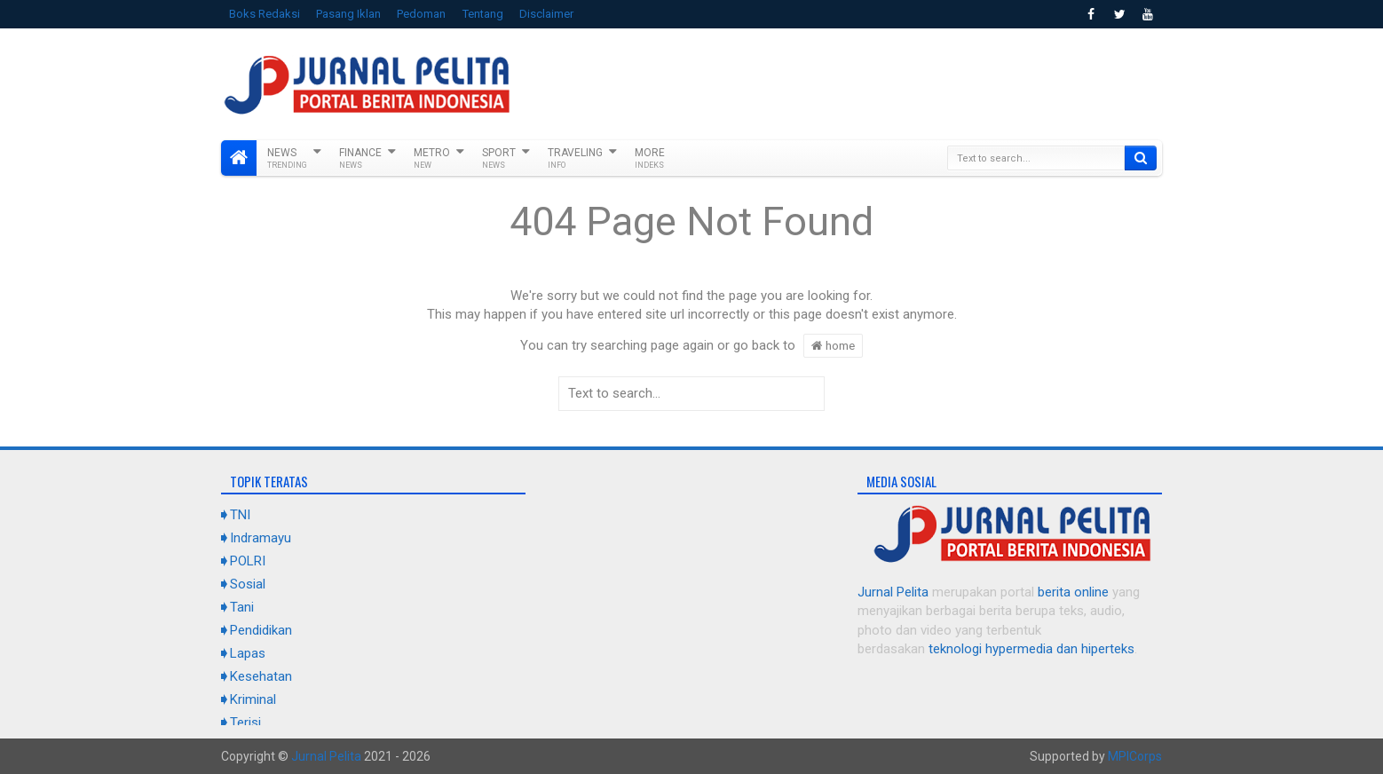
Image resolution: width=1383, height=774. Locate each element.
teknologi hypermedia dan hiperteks (1031, 649)
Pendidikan (261, 630)
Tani (242, 607)
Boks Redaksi (264, 13)
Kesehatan (261, 676)
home (833, 345)
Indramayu (260, 538)
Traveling (575, 158)
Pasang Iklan (348, 13)
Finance (360, 158)
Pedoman (421, 13)
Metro (432, 158)
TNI (240, 515)
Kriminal (253, 699)
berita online (1073, 592)
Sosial (247, 584)
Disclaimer (546, 13)
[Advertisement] (839, 82)
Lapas (247, 653)
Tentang (482, 13)
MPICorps (1135, 756)
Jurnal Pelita (893, 592)
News (287, 158)
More (650, 158)
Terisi (245, 723)
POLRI (247, 561)
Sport (499, 158)
